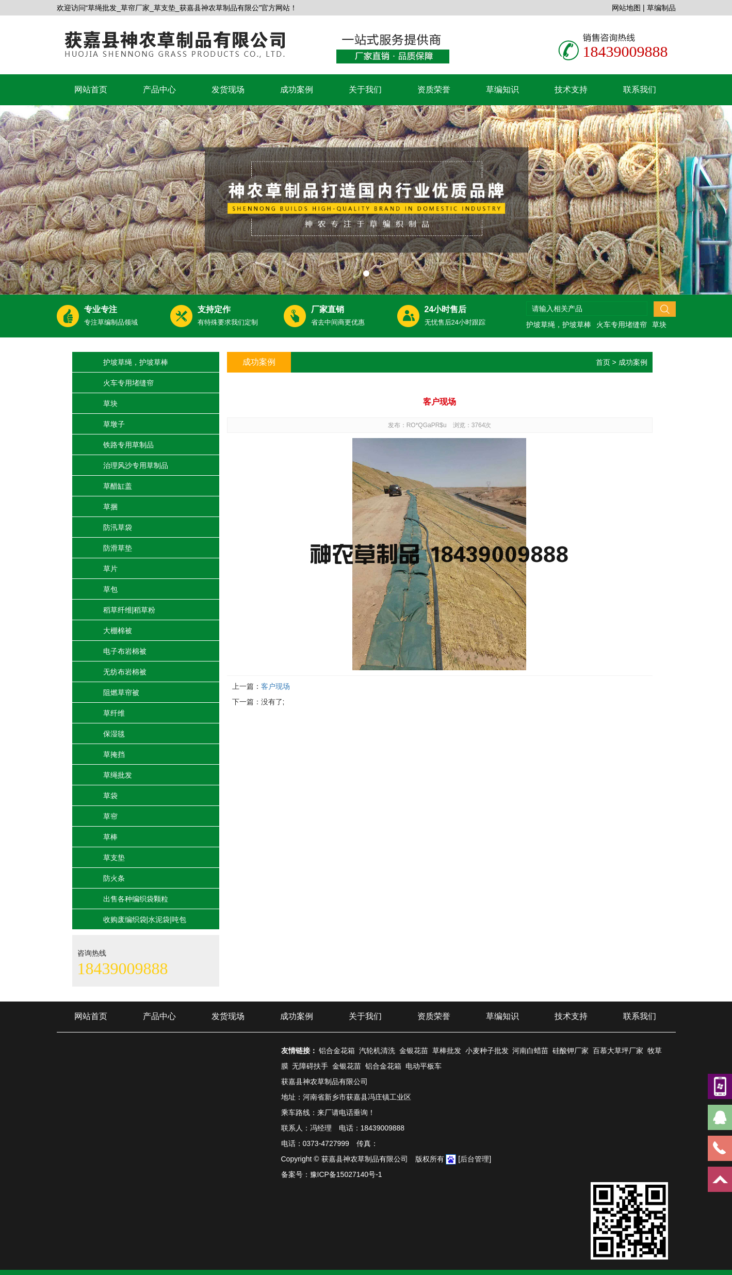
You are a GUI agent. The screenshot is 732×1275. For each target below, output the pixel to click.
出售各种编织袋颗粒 (135, 899)
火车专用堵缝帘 (621, 324)
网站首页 (90, 89)
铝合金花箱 (337, 1050)
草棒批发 (446, 1050)
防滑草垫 (117, 548)
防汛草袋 (117, 527)
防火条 (114, 878)
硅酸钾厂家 (570, 1050)
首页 (603, 362)
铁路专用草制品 (128, 445)
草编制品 (661, 8)
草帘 (110, 816)
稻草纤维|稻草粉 (129, 610)
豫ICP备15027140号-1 (346, 1174)
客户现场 (275, 686)
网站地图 (626, 8)
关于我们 (365, 89)
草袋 (110, 796)
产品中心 (159, 89)
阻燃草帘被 (121, 692)
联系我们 (639, 89)
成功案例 (296, 89)
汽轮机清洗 (377, 1050)
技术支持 (571, 89)
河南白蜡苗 (530, 1050)
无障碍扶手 (310, 1066)
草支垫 (114, 857)
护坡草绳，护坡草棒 (558, 324)
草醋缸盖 (117, 486)
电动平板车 (423, 1066)
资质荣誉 (433, 89)
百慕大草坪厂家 (618, 1050)
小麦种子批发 (487, 1050)
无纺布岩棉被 (125, 672)
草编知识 (502, 89)
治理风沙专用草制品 (135, 465)
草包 (110, 589)
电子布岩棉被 (125, 651)
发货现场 (228, 89)
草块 (659, 324)
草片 (110, 568)
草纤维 (114, 713)
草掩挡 (114, 754)
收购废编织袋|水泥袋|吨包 (144, 919)
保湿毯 (114, 734)
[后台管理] (474, 1159)
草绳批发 (117, 775)
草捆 (110, 507)
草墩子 (114, 424)
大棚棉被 (117, 630)
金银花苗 (413, 1050)
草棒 (110, 837)
